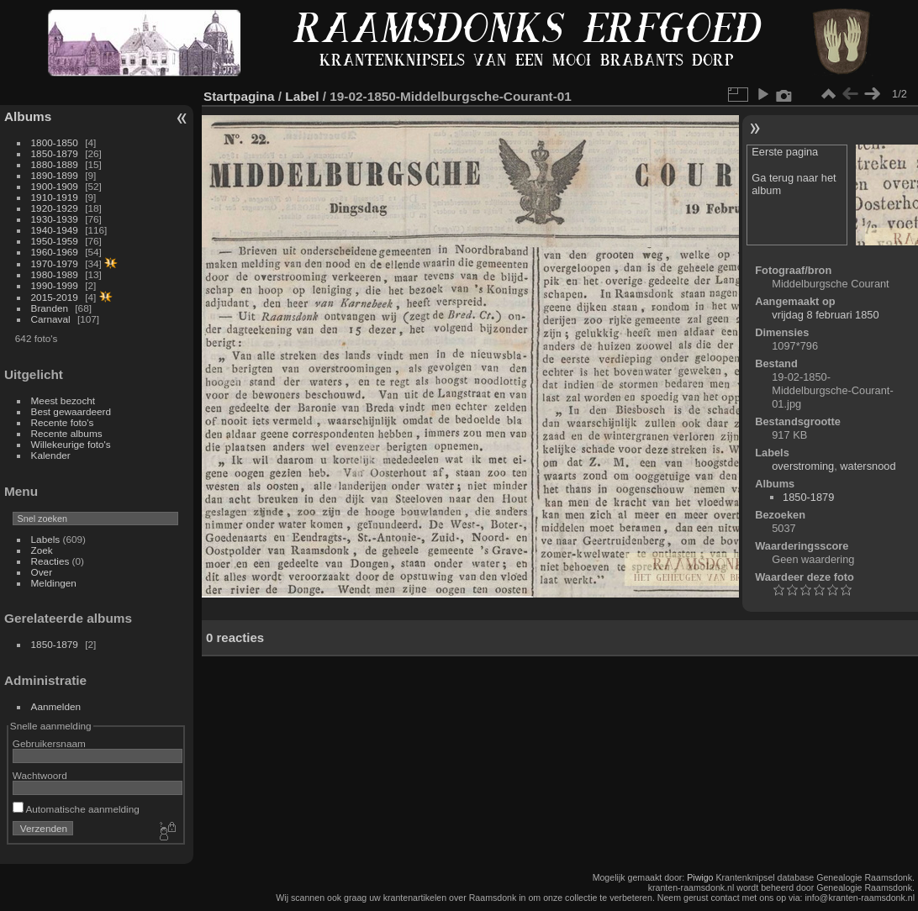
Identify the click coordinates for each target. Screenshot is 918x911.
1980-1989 (54, 274)
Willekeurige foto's (71, 444)
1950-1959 (54, 240)
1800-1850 (54, 142)
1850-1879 (54, 153)
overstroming (803, 466)
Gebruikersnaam (49, 743)
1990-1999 (54, 285)
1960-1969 (54, 251)
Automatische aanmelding (76, 808)
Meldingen (53, 582)
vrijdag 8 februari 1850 (825, 314)
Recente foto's (62, 422)
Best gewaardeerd (71, 411)
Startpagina (239, 96)
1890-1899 (54, 175)
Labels (46, 539)
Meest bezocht (63, 400)
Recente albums (67, 433)
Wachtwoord (40, 775)
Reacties (50, 561)
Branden (49, 308)
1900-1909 (54, 186)
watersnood (867, 466)
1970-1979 (54, 263)
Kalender (51, 455)
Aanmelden (56, 706)
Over (42, 571)
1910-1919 (54, 197)
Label (302, 96)
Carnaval (51, 318)
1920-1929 (54, 208)
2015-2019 (54, 297)
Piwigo (700, 877)
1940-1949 (54, 229)
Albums (27, 116)
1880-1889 (54, 164)
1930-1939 (54, 218)
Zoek (42, 550)
